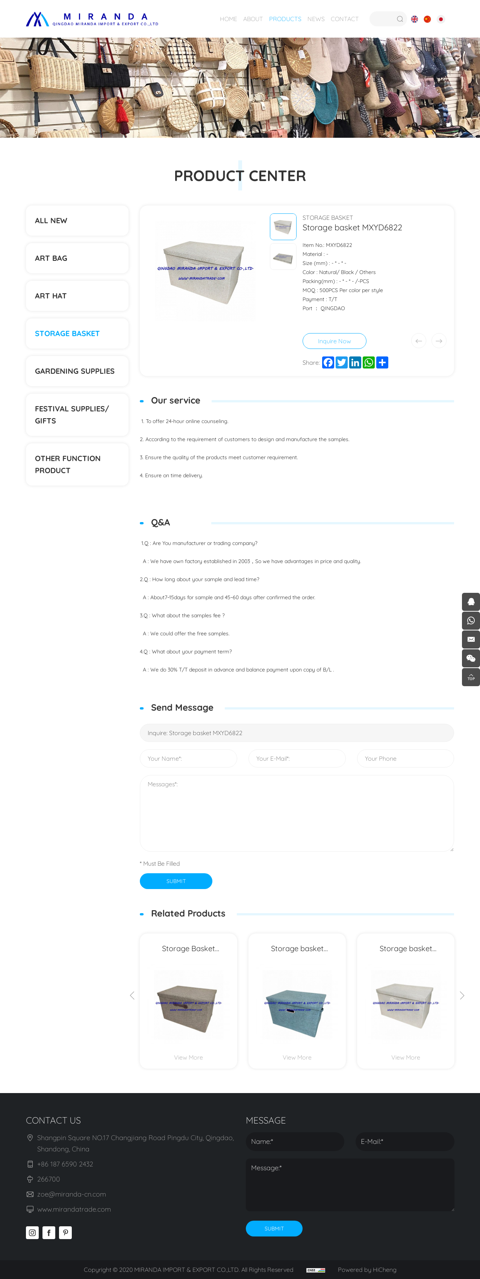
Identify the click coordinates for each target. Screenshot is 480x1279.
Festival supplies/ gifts (72, 414)
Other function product (68, 464)
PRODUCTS (285, 19)
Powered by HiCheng (367, 1269)
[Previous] (132, 996)
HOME (228, 19)
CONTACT (345, 19)
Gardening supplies (75, 371)
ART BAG (51, 258)
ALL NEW (51, 220)
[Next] (461, 996)
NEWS (316, 19)
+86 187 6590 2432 (65, 1164)
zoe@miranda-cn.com (71, 1194)
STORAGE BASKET (67, 333)
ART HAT (51, 295)
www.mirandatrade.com (74, 1209)
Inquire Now (334, 341)
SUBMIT (176, 881)
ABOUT (253, 19)
